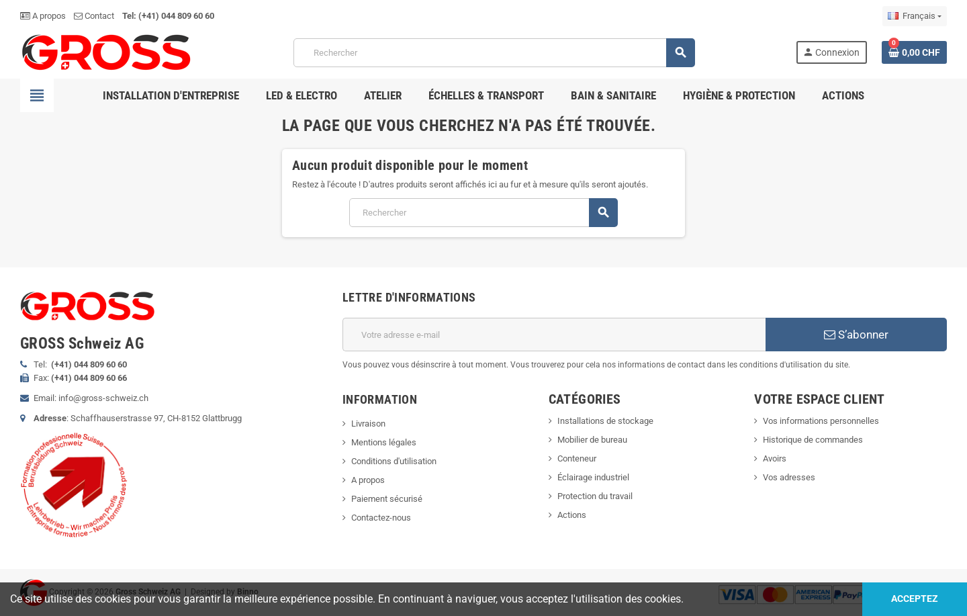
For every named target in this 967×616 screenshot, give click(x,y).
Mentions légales (383, 442)
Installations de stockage (605, 421)
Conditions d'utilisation (393, 461)
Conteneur (576, 458)
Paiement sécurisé (386, 499)
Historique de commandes (813, 440)
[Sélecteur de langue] (914, 16)
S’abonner (856, 334)
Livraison (368, 424)
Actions (571, 515)
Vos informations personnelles (821, 421)
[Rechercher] (494, 52)
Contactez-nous (381, 518)
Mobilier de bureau (592, 440)
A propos (43, 16)
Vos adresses (789, 477)
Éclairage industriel (593, 477)
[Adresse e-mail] (554, 334)
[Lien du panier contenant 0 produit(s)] (914, 52)
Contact (94, 16)
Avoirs (774, 458)
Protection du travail (595, 496)
